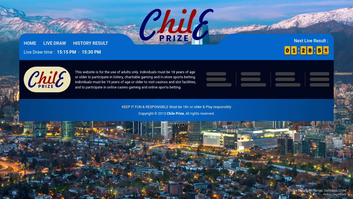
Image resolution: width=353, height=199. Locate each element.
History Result (90, 43)
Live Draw (54, 43)
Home (30, 43)
